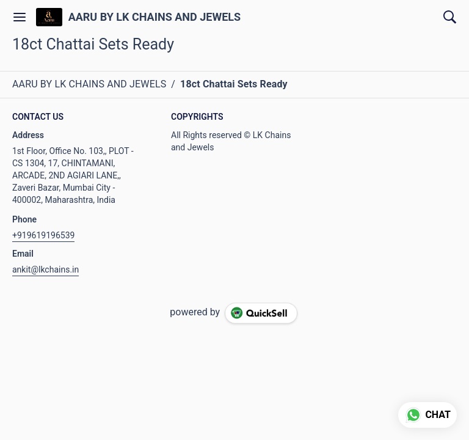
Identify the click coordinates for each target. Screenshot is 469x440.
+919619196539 (43, 235)
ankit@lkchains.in (45, 269)
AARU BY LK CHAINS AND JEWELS (154, 17)
